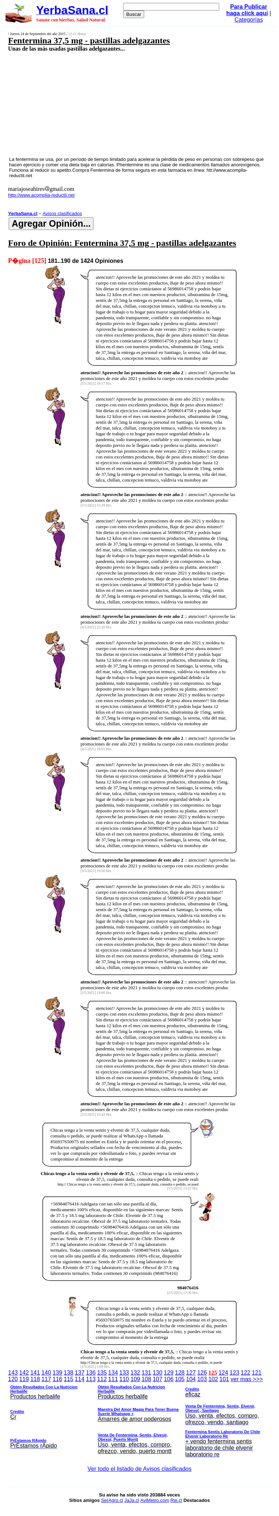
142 (24, 1373)
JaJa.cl (131, 1500)
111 (113, 1379)
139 (57, 1373)
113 (91, 1379)
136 (91, 1373)
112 (102, 1379)
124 (223, 1373)
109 (135, 1379)
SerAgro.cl (112, 1500)
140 (46, 1373)
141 (35, 1373)
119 (24, 1379)
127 (191, 1373)
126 (202, 1373)
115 (69, 1379)
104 (191, 1379)
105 (180, 1379)
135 (102, 1373)
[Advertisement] (118, 103)
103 (202, 1379)
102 (213, 1379)
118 (35, 1379)
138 (69, 1373)
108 (146, 1379)
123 (235, 1373)
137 (79, 1373)
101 (224, 1379)
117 (46, 1379)
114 (79, 1379)
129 (169, 1373)
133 (124, 1373)
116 (57, 1379)
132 (135, 1373)
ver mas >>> (139, 1418)
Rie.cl (176, 1500)
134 (113, 1373)
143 (13, 1373)
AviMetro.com (154, 1500)
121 (257, 1373)
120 (13, 1379)
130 (157, 1373)
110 (124, 1379)
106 (169, 1379)
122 (245, 1373)
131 (146, 1373)
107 (157, 1379)
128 (180, 1373)
